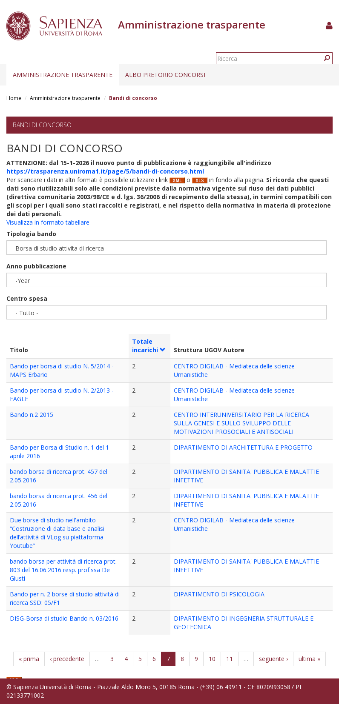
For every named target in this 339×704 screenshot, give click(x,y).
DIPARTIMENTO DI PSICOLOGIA (219, 594)
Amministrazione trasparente (62, 75)
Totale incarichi (149, 345)
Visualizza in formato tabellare (47, 222)
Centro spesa (26, 298)
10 (212, 659)
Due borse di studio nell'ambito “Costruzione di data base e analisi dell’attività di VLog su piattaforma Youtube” (57, 533)
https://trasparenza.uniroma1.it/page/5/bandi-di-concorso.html (105, 171)
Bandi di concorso (42, 125)
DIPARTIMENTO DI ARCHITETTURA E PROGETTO (243, 447)
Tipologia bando (31, 234)
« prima (29, 659)
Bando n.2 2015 (31, 414)
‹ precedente (67, 659)
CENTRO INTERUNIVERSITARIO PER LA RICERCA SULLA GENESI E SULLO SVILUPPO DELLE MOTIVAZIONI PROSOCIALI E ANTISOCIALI (241, 423)
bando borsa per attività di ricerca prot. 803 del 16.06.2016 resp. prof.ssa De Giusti (63, 569)
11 (229, 659)
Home (13, 98)
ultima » (309, 659)
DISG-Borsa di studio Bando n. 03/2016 (64, 618)
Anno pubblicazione (36, 266)
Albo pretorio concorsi (165, 75)
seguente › (273, 659)
